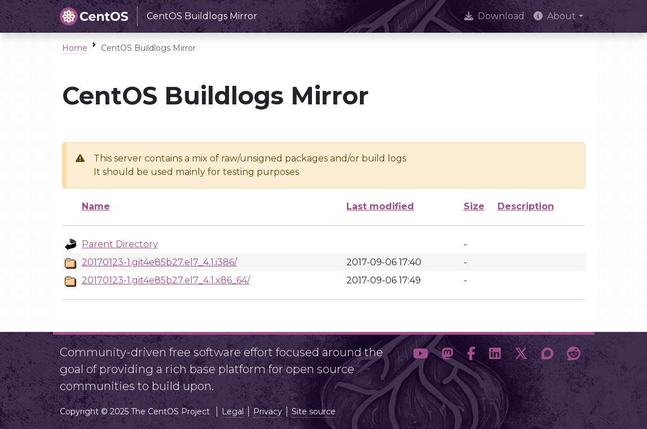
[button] (420, 365)
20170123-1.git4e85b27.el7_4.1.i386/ (159, 262)
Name (96, 206)
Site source (314, 411)
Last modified (380, 206)
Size (474, 206)
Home (74, 48)
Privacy (267, 411)
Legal (233, 411)
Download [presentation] (494, 16)
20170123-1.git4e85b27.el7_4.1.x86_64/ (166, 280)
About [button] (555, 16)
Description (526, 206)
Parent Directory (120, 244)
